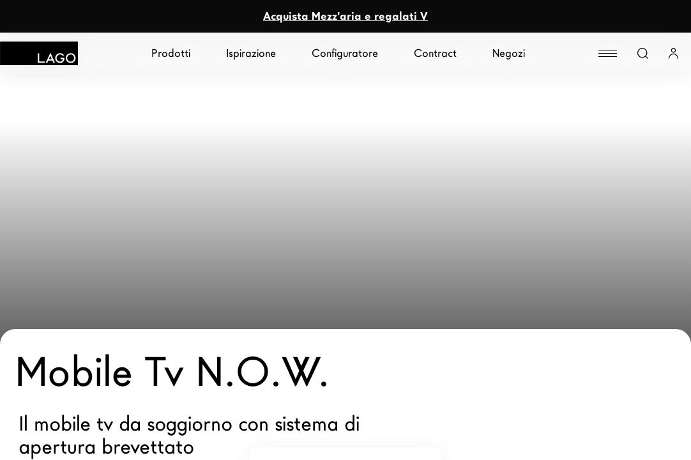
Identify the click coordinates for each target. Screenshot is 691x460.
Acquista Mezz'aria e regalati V (345, 16)
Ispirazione (251, 53)
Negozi (508, 53)
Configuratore (345, 53)
